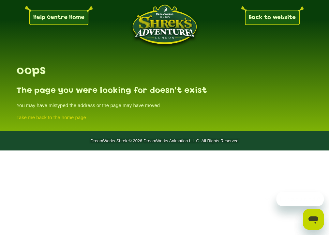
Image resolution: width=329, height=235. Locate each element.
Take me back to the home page (51, 117)
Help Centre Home (58, 17)
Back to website (272, 17)
